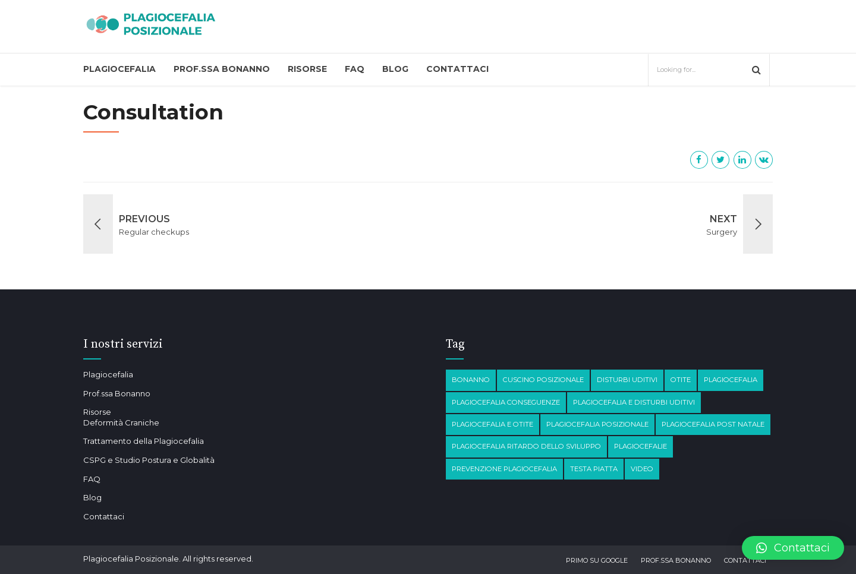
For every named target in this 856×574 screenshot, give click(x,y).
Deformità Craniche (121, 422)
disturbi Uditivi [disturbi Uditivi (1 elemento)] (627, 380)
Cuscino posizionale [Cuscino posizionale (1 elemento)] (543, 380)
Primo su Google (597, 560)
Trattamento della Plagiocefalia (143, 441)
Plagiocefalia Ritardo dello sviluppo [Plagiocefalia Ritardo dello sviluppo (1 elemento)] (526, 446)
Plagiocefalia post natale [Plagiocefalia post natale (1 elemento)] (713, 424)
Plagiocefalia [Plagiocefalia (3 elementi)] (730, 380)
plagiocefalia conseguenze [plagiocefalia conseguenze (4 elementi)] (506, 402)
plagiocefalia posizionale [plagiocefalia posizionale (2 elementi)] (597, 424)
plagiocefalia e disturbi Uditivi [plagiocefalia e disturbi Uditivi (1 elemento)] (634, 402)
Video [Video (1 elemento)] (642, 469)
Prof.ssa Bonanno (222, 69)
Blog (395, 69)
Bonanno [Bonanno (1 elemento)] (471, 380)
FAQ (354, 69)
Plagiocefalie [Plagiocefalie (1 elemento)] (640, 446)
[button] (793, 548)
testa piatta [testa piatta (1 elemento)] (594, 469)
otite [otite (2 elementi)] (681, 380)
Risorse (307, 69)
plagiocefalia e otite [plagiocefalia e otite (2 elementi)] (492, 424)
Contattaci (457, 69)
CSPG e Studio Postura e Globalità (149, 460)
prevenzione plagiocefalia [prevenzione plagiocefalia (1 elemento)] (504, 469)
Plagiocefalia (119, 69)
